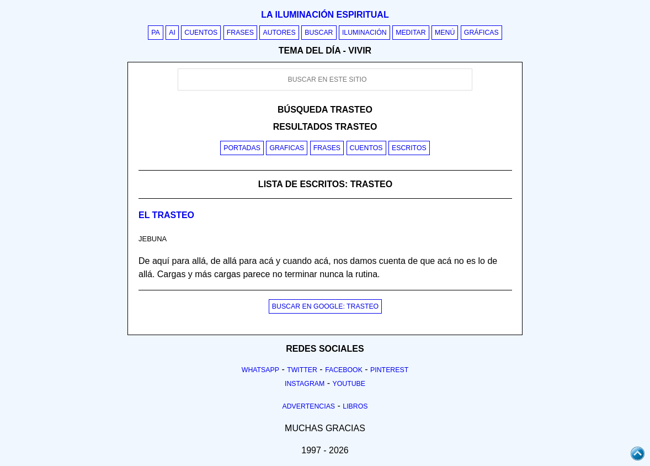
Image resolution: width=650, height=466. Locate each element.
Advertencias (309, 406)
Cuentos (200, 32)
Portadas (241, 148)
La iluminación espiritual (324, 14)
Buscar (319, 32)
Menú (445, 32)
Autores (279, 32)
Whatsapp (260, 370)
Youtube (348, 384)
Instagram (304, 384)
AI (172, 32)
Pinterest (389, 370)
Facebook (344, 370)
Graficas (286, 148)
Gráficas (481, 32)
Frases (240, 32)
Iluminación (364, 32)
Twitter (302, 370)
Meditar (411, 32)
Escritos (409, 148)
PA (155, 32)
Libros (355, 406)
